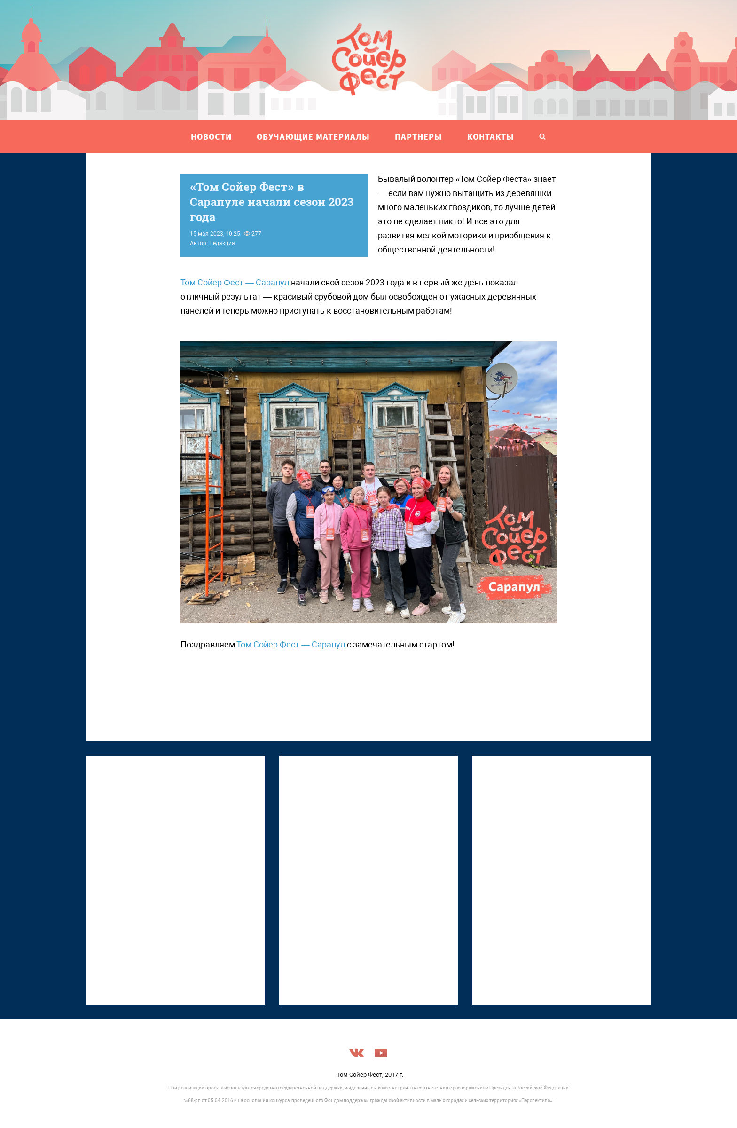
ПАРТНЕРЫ (418, 136)
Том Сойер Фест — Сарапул (234, 282)
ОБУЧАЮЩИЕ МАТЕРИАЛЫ (313, 136)
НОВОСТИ (211, 136)
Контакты (490, 136)
